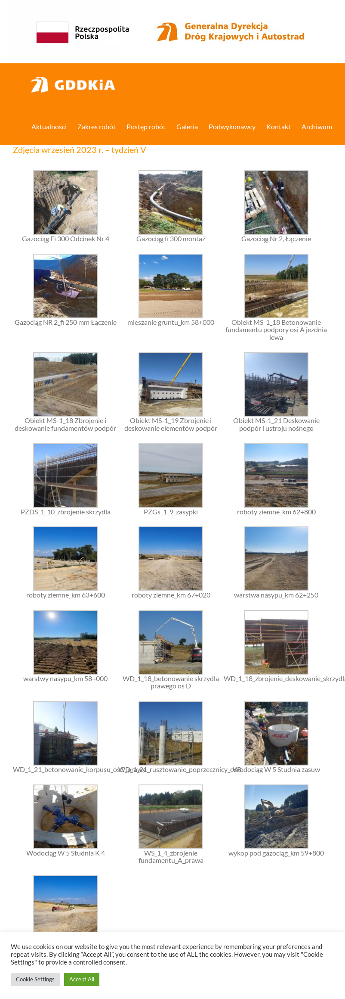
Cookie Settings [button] (35, 979)
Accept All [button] (81, 979)
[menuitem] (54, 125)
